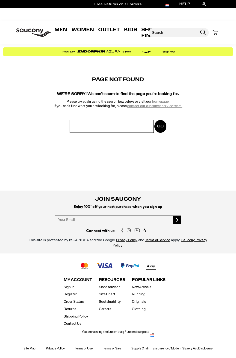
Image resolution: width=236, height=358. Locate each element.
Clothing (138, 309)
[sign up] (177, 220)
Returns (70, 309)
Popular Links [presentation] (148, 280)
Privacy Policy (126, 240)
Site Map (29, 348)
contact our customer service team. (154, 106)
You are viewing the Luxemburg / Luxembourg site (115, 331)
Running (138, 294)
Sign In (69, 287)
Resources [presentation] (112, 280)
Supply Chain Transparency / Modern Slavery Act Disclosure (171, 348)
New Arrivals (141, 287)
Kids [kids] (130, 29)
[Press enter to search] (203, 32)
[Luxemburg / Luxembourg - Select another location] (152, 336)
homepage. (160, 101)
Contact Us (72, 323)
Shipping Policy (76, 316)
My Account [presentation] (78, 280)
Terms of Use (83, 348)
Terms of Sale (112, 348)
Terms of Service (157, 240)
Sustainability (110, 301)
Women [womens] (82, 29)
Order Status (74, 301)
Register (70, 294)
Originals (139, 301)
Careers (105, 309)
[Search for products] (173, 32)
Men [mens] (60, 29)
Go (160, 126)
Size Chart (107, 294)
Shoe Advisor (109, 287)
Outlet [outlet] (109, 29)
